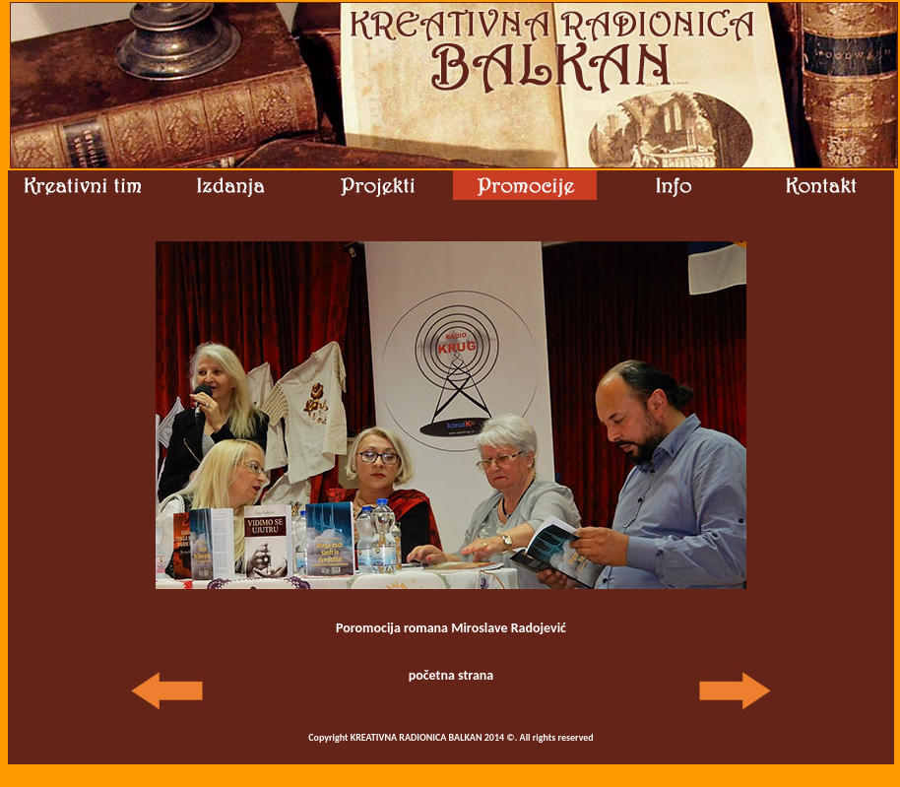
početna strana (451, 675)
